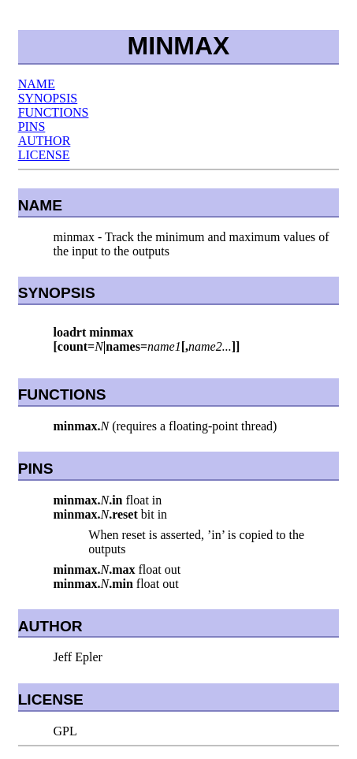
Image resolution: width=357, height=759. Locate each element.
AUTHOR (44, 140)
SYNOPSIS (48, 98)
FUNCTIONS (53, 112)
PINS (32, 126)
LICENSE (44, 155)
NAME (36, 84)
